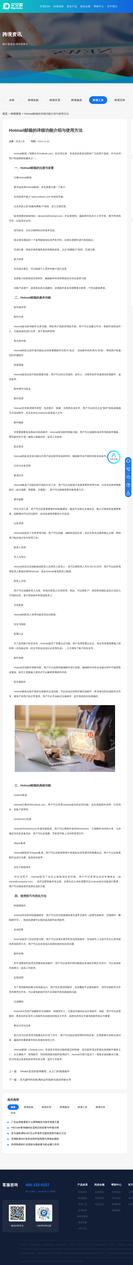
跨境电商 (58, 6)
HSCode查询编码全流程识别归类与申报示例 (35, 1127)
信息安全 (99, 1204)
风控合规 (85, 6)
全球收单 (82, 1210)
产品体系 (82, 1184)
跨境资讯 (16, 113)
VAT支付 (82, 1228)
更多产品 (72, 6)
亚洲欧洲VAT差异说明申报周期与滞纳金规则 (35, 1138)
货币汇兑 (82, 1204)
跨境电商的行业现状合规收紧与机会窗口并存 (35, 1144)
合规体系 (99, 1192)
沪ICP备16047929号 (74, 1261)
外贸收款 (116, 1192)
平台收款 (116, 1198)
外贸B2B (45, 6)
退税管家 (82, 1222)
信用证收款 (82, 1216)
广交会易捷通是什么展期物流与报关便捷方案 (35, 1122)
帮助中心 (99, 6)
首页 (5, 113)
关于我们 (112, 6)
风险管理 (99, 1198)
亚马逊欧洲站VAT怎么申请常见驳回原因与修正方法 (38, 1133)
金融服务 (116, 1210)
